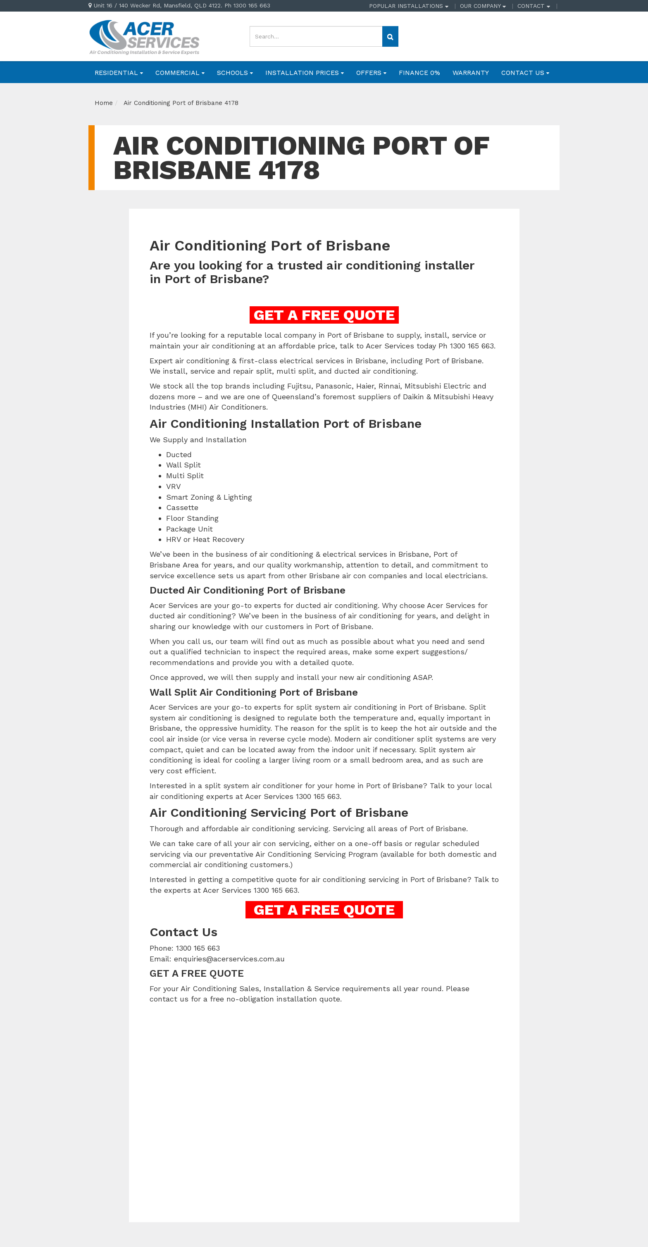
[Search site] (390, 36)
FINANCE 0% (419, 72)
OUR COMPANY (483, 5)
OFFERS (371, 72)
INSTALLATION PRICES (304, 72)
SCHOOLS (235, 72)
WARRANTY (471, 72)
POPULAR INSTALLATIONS (408, 5)
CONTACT (533, 5)
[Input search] (316, 36)
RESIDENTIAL (119, 72)
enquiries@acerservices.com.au (229, 958)
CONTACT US (525, 72)
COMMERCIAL (180, 72)
